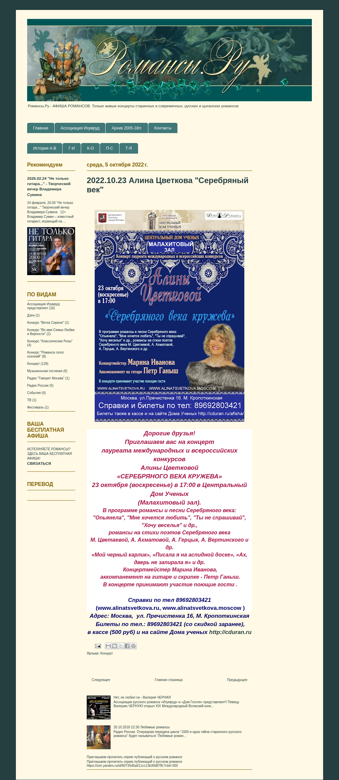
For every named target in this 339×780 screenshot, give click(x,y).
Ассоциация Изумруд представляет (43, 306)
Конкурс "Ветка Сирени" (45, 322)
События (34, 393)
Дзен (31, 315)
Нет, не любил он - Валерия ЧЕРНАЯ (142, 697)
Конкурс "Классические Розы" (50, 341)
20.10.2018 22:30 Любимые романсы (142, 727)
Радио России (38, 385)
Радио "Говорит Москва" (45, 378)
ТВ (29, 400)
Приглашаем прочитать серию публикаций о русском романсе (134, 757)
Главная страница (168, 680)
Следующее (101, 680)
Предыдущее (237, 680)
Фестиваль (35, 407)
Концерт (106, 653)
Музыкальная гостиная (44, 371)
